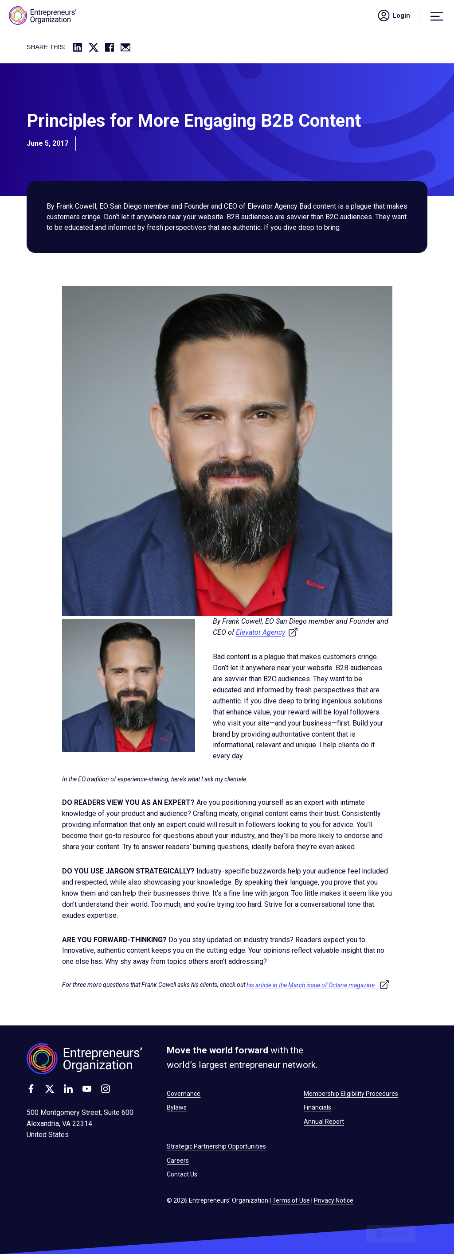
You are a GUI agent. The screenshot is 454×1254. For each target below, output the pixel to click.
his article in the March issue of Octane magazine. (318, 985)
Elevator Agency (267, 632)
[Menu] (436, 15)
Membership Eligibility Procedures (351, 1093)
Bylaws (177, 1107)
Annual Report (324, 1121)
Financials (317, 1107)
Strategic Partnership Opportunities (216, 1146)
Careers (178, 1160)
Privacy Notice (333, 1200)
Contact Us (182, 1174)
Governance (183, 1093)
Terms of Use (291, 1200)
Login (393, 15)
